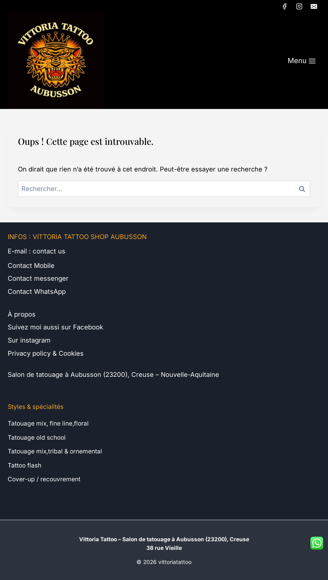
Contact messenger (38, 278)
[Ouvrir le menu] (301, 61)
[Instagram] (299, 6)
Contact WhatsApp (36, 291)
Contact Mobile (31, 265)
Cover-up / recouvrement (44, 477)
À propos (22, 313)
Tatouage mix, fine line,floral (49, 422)
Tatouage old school (37, 436)
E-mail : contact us (36, 251)
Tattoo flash (25, 464)
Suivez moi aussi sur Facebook (55, 326)
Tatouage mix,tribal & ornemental (55, 449)
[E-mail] (314, 6)
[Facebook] (284, 6)
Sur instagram (29, 339)
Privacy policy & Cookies (45, 352)
